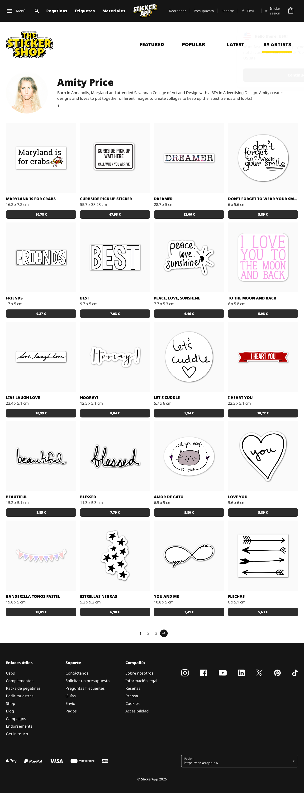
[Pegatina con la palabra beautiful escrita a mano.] (41, 456)
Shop (10, 703)
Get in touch (17, 733)
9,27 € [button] (41, 313)
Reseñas (132, 688)
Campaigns (16, 718)
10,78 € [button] (41, 214)
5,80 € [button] (189, 512)
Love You (237, 496)
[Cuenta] (273, 11)
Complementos (19, 680)
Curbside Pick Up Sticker (106, 198)
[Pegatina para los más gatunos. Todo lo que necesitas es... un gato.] (189, 456)
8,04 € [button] (115, 413)
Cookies (132, 703)
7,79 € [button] (115, 512)
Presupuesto (204, 11)
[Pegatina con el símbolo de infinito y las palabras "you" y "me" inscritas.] (189, 556)
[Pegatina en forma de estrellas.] (115, 556)
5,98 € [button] (263, 313)
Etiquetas (85, 11)
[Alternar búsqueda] (36, 11)
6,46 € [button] (189, 313)
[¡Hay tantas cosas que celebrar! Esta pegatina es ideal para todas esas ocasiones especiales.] (115, 357)
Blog (10, 711)
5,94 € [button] (189, 413)
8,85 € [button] (41, 512)
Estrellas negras (98, 596)
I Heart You (240, 397)
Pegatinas (56, 11)
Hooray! (89, 397)
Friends (14, 298)
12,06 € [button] (189, 214)
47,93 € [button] (115, 214)
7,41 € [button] (189, 612)
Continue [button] (240, 75)
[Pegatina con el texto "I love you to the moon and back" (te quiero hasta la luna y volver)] (263, 257)
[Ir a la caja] (290, 11)
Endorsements (19, 726)
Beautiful (16, 496)
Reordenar (177, 11)
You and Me (166, 596)
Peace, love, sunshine (177, 298)
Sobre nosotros (139, 673)
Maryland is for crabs (31, 198)
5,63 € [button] (263, 612)
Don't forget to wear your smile (263, 198)
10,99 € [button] (41, 413)
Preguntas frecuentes (85, 688)
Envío (70, 703)
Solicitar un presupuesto (88, 680)
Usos (10, 673)
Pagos (71, 711)
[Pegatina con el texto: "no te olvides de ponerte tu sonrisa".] (263, 158)
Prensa (131, 695)
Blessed (88, 496)
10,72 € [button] (263, 413)
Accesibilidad (137, 711)
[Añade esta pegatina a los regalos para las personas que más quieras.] (263, 357)
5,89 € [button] (263, 214)
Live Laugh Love (23, 397)
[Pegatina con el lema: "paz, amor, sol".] (189, 257)
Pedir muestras (19, 695)
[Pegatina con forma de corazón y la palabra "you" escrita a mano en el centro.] (263, 456)
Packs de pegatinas (23, 688)
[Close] (289, 36)
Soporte (228, 11)
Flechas (236, 596)
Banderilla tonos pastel (33, 596)
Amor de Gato (169, 496)
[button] (240, 761)
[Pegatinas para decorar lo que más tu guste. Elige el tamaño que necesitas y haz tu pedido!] (41, 556)
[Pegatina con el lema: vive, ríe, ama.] (41, 357)
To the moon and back (252, 298)
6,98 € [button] (115, 612)
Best (84, 298)
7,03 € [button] (115, 313)
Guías (71, 695)
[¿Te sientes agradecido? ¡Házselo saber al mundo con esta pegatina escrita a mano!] (115, 456)
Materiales (113, 11)
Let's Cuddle (167, 397)
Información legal (141, 680)
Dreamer (163, 198)
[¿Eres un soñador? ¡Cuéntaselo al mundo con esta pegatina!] (189, 158)
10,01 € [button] (41, 612)
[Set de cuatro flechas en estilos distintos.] (263, 556)
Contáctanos (77, 673)
